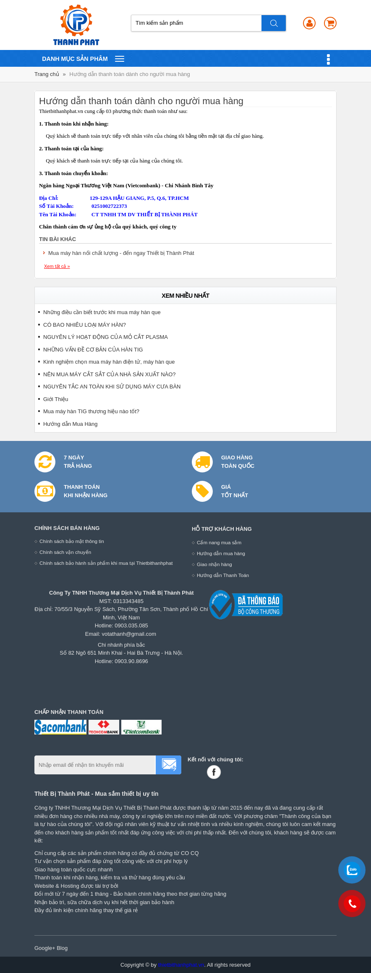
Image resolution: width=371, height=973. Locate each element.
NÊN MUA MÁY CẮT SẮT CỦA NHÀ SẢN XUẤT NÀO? (109, 374)
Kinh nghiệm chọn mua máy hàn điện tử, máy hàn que (109, 362)
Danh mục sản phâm (83, 58)
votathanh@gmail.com (129, 634)
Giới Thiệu (55, 399)
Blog (62, 948)
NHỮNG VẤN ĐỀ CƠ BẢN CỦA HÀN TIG (93, 349)
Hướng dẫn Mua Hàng (70, 424)
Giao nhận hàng (214, 564)
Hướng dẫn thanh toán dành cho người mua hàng (129, 74)
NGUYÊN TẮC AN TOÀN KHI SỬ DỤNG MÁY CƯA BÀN (111, 386)
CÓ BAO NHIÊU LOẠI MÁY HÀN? (84, 325)
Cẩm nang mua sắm (219, 542)
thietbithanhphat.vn (181, 965)
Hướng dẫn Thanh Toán (223, 575)
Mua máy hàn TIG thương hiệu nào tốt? (91, 411)
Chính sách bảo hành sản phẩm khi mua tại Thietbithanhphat (106, 563)
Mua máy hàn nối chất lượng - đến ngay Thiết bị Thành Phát (121, 253)
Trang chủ (46, 74)
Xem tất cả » (57, 266)
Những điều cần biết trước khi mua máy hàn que (102, 312)
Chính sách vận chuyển (65, 552)
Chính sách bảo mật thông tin (71, 541)
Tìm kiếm (274, 23)
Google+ (44, 948)
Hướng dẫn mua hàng (221, 553)
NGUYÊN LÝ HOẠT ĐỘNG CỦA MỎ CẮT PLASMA (105, 337)
